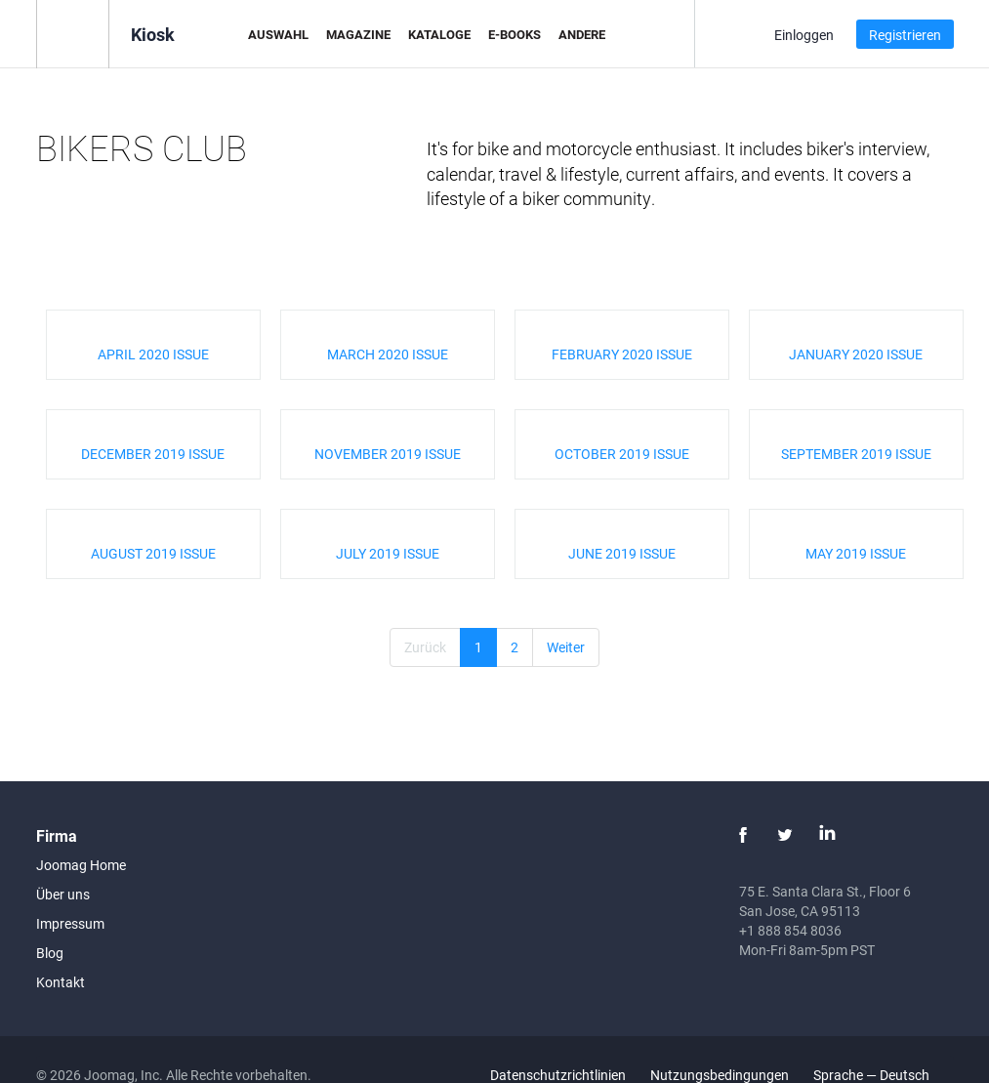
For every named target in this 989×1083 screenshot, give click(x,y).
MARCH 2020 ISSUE (387, 354)
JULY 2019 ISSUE (387, 553)
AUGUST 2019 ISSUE (153, 553)
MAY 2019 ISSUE (855, 553)
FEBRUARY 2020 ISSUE (622, 354)
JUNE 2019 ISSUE (622, 553)
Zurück (425, 647)
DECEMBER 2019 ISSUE (153, 453)
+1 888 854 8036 (790, 930)
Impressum (70, 923)
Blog (49, 952)
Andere (581, 34)
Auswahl (278, 34)
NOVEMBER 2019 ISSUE (387, 453)
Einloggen (804, 34)
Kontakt (60, 982)
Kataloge (439, 34)
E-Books (514, 34)
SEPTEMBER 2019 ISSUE (856, 453)
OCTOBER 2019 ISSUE (622, 453)
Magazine (358, 34)
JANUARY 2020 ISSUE (856, 354)
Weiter (566, 647)
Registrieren (905, 34)
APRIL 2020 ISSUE (153, 354)
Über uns (63, 894)
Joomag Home (81, 864)
